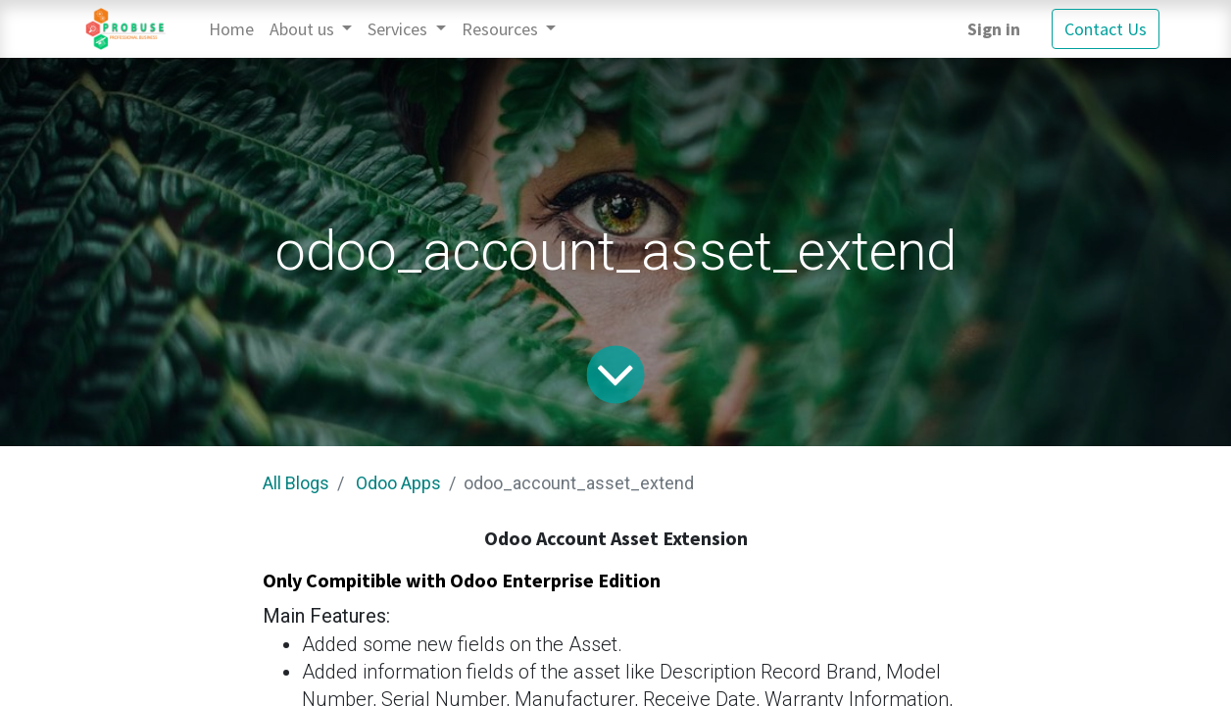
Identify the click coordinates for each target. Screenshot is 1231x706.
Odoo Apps (398, 483)
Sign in (993, 29)
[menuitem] (231, 29)
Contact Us (1105, 29)
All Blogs (296, 483)
